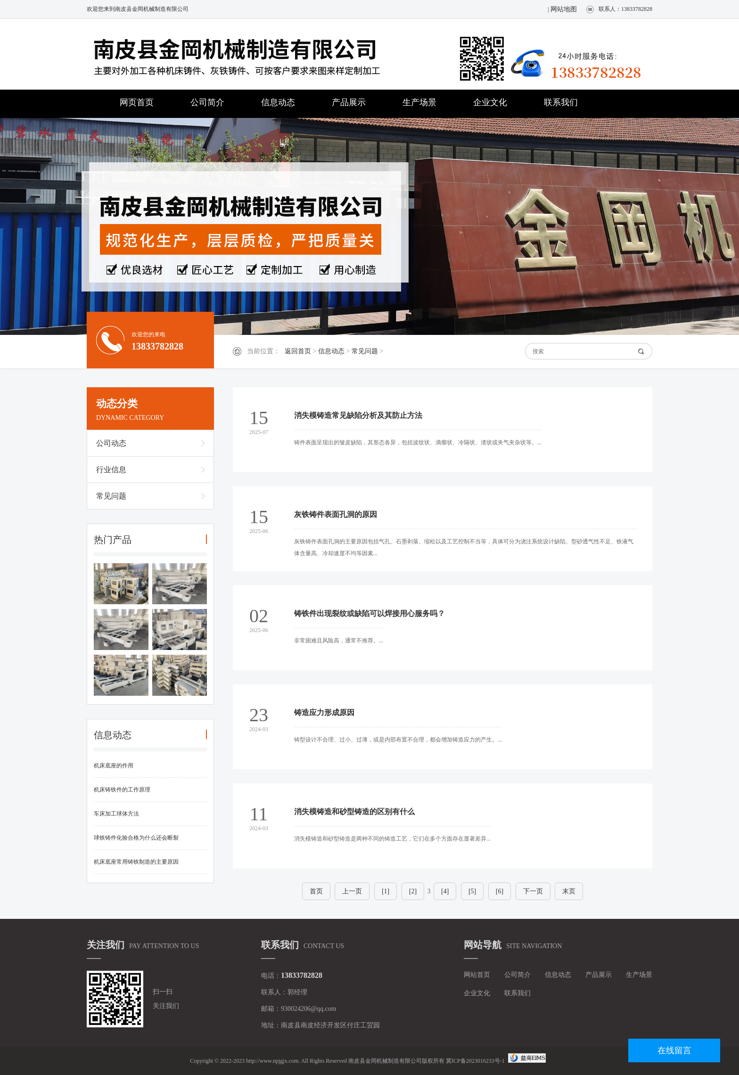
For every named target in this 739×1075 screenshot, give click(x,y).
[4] (445, 891)
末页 (568, 891)
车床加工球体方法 (116, 813)
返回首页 (298, 351)
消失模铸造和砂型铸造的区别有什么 (354, 812)
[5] (472, 891)
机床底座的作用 (113, 765)
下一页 (533, 891)
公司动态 (111, 443)
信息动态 (278, 102)
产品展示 (349, 102)
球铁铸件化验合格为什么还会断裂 (136, 837)
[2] (413, 891)
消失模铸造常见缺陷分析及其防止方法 (358, 415)
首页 (316, 891)
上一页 (352, 891)
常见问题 (365, 351)
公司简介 (207, 102)
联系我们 (561, 102)
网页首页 (137, 102)
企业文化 (490, 102)
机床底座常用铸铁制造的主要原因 (136, 861)
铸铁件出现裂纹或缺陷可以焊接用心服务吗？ (369, 613)
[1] (385, 891)
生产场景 (419, 102)
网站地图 (563, 9)
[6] (499, 891)
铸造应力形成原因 (324, 712)
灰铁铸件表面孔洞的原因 (335, 514)
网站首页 (477, 974)
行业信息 (111, 470)
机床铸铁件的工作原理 (122, 789)
